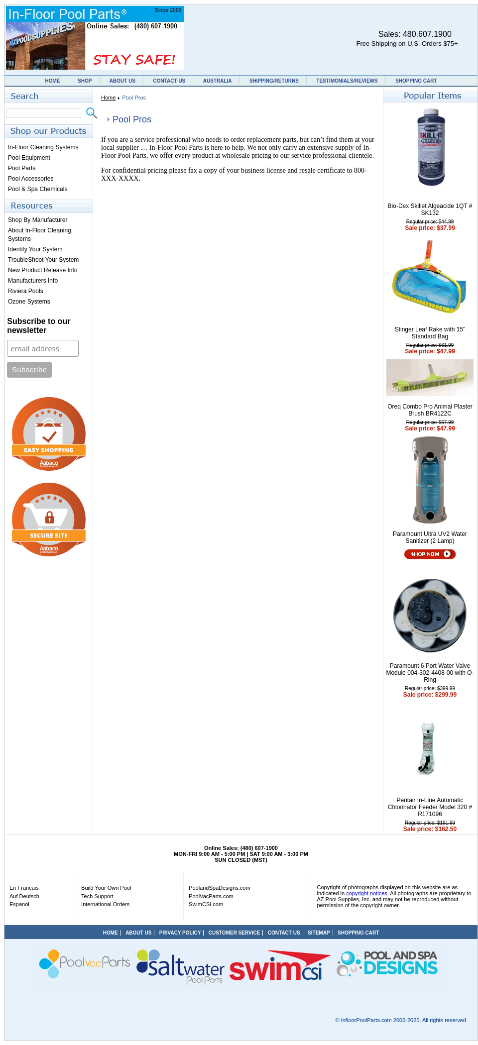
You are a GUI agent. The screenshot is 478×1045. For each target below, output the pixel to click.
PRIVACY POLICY (180, 933)
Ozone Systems (29, 301)
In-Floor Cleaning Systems (43, 147)
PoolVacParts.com (211, 896)
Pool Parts (21, 168)
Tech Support (97, 896)
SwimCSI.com (206, 904)
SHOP (85, 81)
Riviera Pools (25, 291)
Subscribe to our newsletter (38, 325)
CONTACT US (169, 81)
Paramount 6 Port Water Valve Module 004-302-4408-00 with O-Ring (430, 672)
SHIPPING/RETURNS (274, 81)
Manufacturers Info (33, 280)
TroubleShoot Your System (43, 259)
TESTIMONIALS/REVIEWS (346, 81)
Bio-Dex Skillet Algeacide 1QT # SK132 (430, 209)
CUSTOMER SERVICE (234, 933)
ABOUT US (122, 81)
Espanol (19, 904)
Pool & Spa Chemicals (37, 189)
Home (108, 98)
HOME (52, 81)
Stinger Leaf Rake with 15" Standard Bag (430, 333)
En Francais (24, 888)
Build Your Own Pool (106, 888)
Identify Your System (35, 249)
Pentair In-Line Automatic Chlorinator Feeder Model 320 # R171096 (430, 807)
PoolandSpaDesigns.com (219, 888)
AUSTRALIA (217, 81)
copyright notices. (367, 893)
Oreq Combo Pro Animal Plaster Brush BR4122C (430, 410)
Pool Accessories (30, 178)
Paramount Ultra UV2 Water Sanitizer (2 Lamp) (430, 537)
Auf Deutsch (24, 896)
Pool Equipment (29, 157)
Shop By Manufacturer (37, 219)
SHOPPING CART (416, 81)
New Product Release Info (42, 270)
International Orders (105, 904)
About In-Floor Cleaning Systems (39, 234)
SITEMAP (319, 933)
